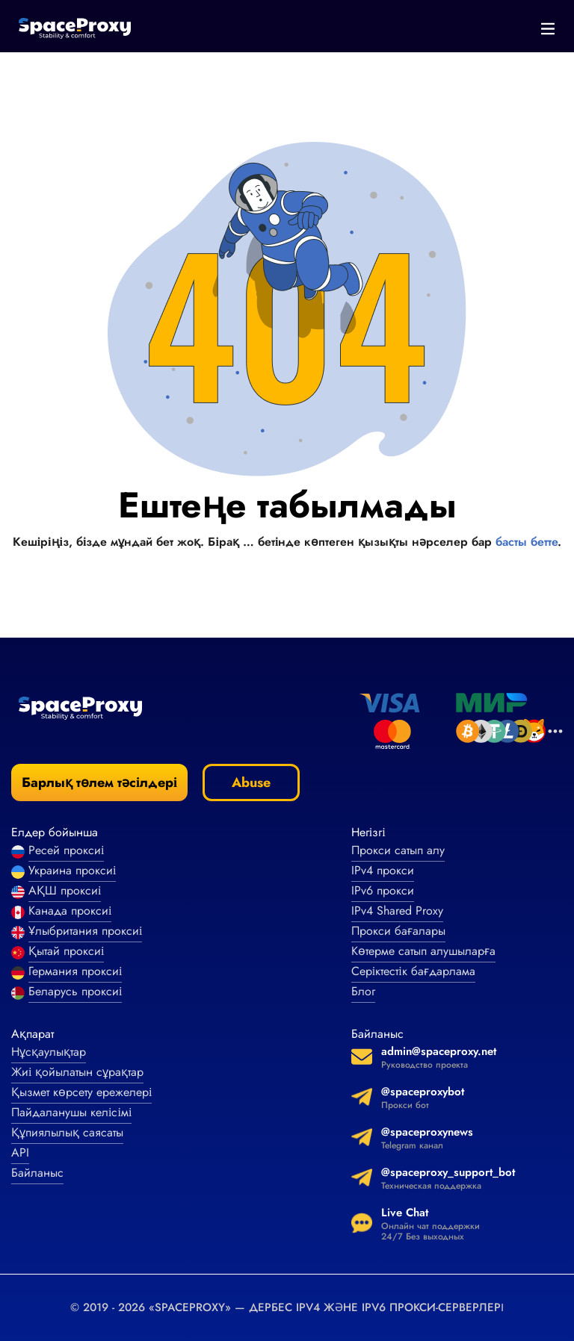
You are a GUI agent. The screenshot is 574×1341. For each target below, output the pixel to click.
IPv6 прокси (382, 890)
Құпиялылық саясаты (67, 1132)
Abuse (251, 782)
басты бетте (527, 541)
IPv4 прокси (382, 870)
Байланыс (37, 1172)
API (20, 1152)
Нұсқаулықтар (48, 1051)
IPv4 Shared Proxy (397, 910)
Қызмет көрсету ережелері (81, 1092)
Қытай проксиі (66, 950)
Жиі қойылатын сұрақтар (77, 1071)
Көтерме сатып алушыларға (423, 950)
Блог (363, 991)
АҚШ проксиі (64, 890)
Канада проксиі (69, 910)
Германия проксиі (75, 971)
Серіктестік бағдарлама (413, 971)
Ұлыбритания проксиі (85, 930)
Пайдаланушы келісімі (71, 1112)
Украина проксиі (72, 870)
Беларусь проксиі (75, 991)
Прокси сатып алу (398, 850)
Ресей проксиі (66, 850)
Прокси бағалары (398, 930)
